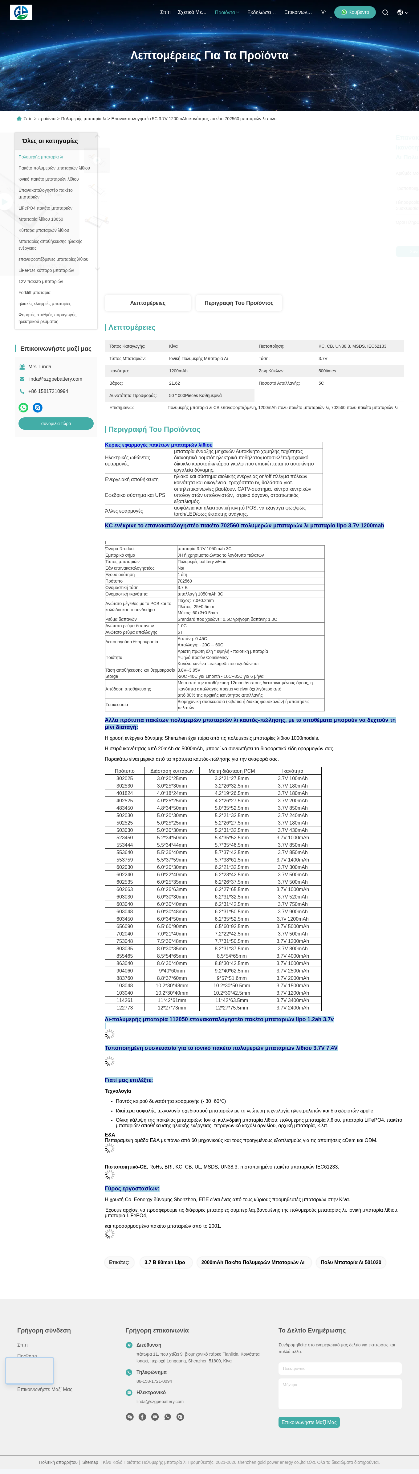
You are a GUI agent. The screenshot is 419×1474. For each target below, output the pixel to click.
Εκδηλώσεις (262, 12)
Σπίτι (165, 12)
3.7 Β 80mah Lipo (164, 1262)
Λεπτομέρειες (148, 303)
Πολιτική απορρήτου (58, 1462)
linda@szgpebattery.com (55, 379)
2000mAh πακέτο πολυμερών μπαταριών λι (253, 1262)
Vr (323, 12)
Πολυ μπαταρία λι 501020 (351, 1262)
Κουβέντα (355, 12)
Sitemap (90, 1462)
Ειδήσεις (26, 1378)
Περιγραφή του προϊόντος (239, 303)
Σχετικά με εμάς (193, 12)
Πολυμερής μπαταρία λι (83, 118)
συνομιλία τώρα (56, 423)
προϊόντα (227, 12)
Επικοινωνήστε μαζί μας (299, 12)
